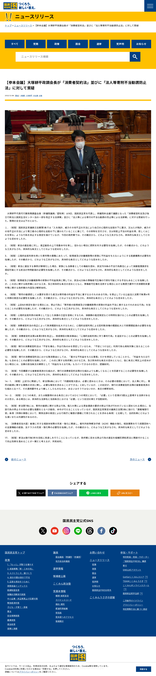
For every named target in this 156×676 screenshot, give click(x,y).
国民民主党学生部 (131, 593)
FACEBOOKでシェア (62, 493)
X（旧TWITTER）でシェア (31, 493)
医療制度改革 (13, 590)
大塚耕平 (31, 96)
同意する (143, 669)
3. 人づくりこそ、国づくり (19, 573)
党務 (35, 44)
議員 (55, 552)
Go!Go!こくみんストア (133, 577)
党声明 (120, 44)
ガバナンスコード (64, 600)
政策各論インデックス (17, 586)
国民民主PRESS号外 (101, 590)
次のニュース (137, 459)
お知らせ (141, 44)
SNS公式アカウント (132, 570)
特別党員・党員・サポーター (136, 557)
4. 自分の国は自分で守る (18, 577)
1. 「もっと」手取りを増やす (20, 564)
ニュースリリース (100, 560)
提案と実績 (12, 628)
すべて (14, 44)
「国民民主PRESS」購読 (134, 561)
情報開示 (60, 621)
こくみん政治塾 (62, 583)
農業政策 (11, 620)
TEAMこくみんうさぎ (133, 581)
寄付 (125, 566)
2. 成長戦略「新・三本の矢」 (20, 569)
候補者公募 (59, 576)
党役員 (59, 613)
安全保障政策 (13, 616)
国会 (77, 44)
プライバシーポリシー (133, 605)
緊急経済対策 (13, 603)
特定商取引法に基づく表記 (135, 609)
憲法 (9, 611)
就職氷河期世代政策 (16, 594)
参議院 (23, 96)
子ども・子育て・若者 (17, 607)
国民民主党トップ (15, 552)
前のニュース (18, 459)
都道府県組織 (62, 608)
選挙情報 (58, 568)
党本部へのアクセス (65, 617)
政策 (56, 44)
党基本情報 (59, 591)
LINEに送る (93, 493)
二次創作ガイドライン (133, 601)
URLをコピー (125, 493)
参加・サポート (129, 552)
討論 (43, 96)
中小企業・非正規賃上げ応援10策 (22, 599)
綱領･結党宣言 (62, 596)
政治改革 (11, 624)
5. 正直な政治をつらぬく (18, 582)
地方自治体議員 (63, 561)
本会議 (38, 96)
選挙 (99, 44)
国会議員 (60, 557)
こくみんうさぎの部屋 (102, 597)
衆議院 (69, 557)
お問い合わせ (97, 552)
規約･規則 (60, 604)
